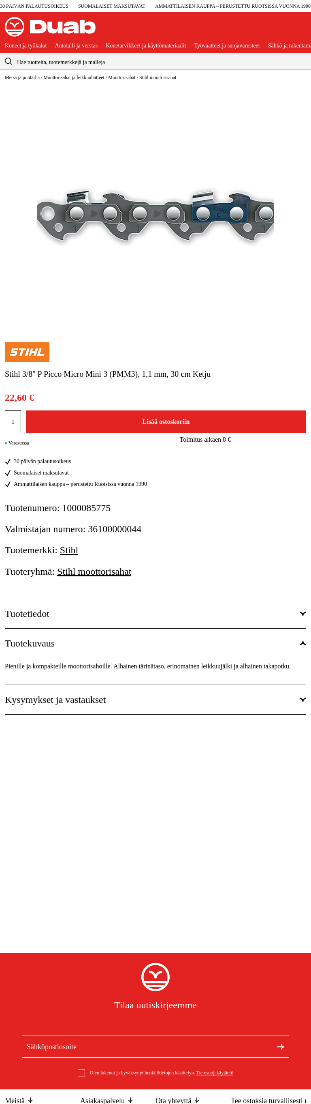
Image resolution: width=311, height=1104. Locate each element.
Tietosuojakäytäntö (215, 1073)
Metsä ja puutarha (22, 77)
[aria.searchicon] (8, 61)
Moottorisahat (121, 77)
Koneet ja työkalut (26, 46)
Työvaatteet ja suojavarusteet (227, 46)
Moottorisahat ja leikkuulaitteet (73, 77)
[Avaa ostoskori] (299, 30)
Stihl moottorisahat (158, 77)
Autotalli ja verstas (76, 46)
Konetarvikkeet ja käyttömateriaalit (146, 46)
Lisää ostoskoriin (166, 421)
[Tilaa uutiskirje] (280, 1046)
